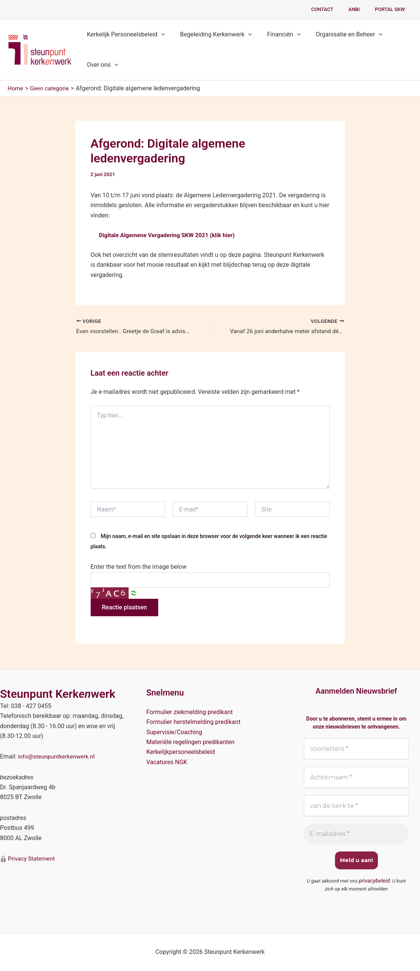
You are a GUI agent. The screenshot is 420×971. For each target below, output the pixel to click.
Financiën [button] (276, 34)
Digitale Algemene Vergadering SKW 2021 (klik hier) (170, 235)
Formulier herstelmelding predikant (193, 721)
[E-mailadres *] (356, 834)
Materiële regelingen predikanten (190, 741)
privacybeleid (374, 881)
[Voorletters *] (356, 748)
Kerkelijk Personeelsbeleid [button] (124, 34)
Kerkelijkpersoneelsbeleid (180, 751)
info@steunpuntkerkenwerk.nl (58, 756)
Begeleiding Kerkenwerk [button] (211, 34)
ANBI (362, 9)
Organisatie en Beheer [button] (338, 34)
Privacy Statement (31, 858)
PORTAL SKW (392, 9)
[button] (160, 34)
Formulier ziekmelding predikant (189, 711)
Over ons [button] (100, 65)
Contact (335, 9)
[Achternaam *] (356, 777)
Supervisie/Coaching (174, 731)
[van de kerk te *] (356, 806)
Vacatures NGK (166, 761)
